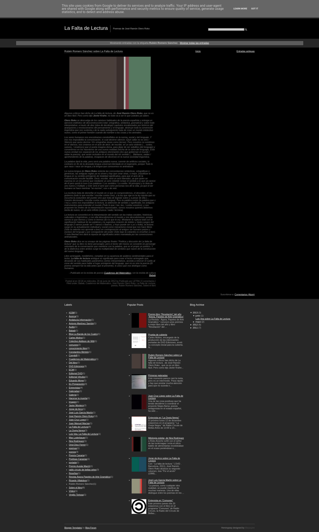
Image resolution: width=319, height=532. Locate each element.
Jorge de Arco (76, 409)
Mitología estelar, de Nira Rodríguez (166, 438)
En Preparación (76, 384)
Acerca (72, 316)
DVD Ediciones (76, 366)
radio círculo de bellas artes (82, 469)
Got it (254, 8)
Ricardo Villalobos (78, 480)
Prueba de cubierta (157, 334)
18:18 (80, 281)
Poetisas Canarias (78, 459)
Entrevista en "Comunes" (160, 500)
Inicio (198, 51)
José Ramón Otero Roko (124, 283)
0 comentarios (148, 281)
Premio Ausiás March (79, 466)
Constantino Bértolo (79, 352)
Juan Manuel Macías (79, 423)
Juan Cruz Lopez (77, 419)
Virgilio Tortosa (76, 494)
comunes (73, 345)
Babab (152, 275)
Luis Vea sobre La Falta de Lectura (213, 318)
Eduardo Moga (76, 380)
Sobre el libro (149, 285)
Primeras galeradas (157, 375)
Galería (72, 395)
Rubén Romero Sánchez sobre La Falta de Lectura (93, 51)
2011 (195, 327)
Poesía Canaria (76, 455)
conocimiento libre (78, 348)
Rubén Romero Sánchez (130, 285)
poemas (73, 448)
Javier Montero (76, 405)
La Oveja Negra (77, 430)
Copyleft (73, 355)
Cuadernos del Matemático (117, 273)
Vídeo (72, 491)
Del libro (73, 362)
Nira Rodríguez (76, 441)
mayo (198, 322)
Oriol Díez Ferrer (77, 445)
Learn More (240, 8)
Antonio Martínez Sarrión (81, 323)
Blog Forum (90, 528)
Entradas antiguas (246, 51)
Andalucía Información (80, 320)
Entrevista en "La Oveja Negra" (163, 417)
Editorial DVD (75, 373)
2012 (195, 324)
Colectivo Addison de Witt (81, 341)
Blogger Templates (73, 528)
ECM (71, 369)
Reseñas (73, 473)
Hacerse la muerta (78, 398)
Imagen (72, 402)
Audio (72, 327)
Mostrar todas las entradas (194, 43)
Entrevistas (74, 387)
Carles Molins (76, 337)
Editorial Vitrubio (77, 377)
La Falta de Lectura (86, 28)
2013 (195, 312)
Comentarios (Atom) (245, 294)
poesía (114, 285)
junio (198, 315)
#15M (72, 312)
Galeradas (74, 391)
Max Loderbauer (77, 437)
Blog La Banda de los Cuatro (83, 334)
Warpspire (250, 528)
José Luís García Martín (81, 412)
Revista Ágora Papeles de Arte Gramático (89, 477)
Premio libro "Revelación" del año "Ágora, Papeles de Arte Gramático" (166, 315)
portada (72, 462)
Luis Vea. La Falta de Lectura (83, 434)
